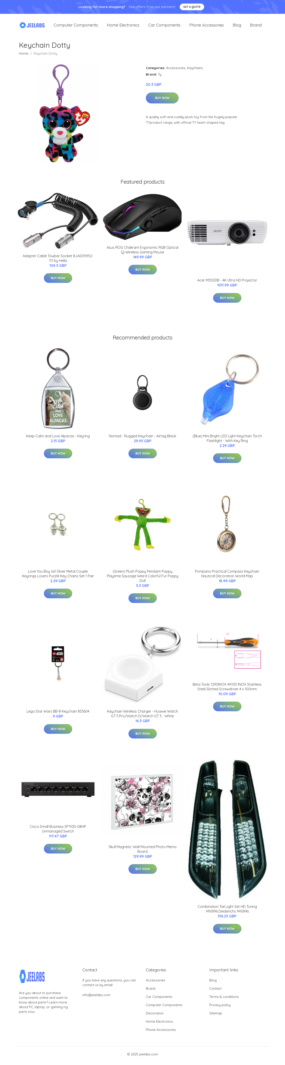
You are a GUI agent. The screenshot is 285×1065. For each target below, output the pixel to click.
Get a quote (192, 6)
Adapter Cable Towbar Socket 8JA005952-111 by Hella (58, 261)
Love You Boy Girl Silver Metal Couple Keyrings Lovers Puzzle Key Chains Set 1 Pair (58, 576)
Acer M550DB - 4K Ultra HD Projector (227, 283)
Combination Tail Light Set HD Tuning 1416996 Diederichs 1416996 (227, 912)
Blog (237, 26)
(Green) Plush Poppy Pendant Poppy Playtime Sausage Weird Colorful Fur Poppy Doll (142, 579)
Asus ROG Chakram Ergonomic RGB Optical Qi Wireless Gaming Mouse (142, 252)
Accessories (175, 71)
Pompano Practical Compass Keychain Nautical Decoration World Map (227, 576)
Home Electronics (123, 26)
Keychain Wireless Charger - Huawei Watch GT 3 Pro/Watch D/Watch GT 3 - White (142, 716)
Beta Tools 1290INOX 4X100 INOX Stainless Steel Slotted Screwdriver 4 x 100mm (227, 689)
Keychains (195, 71)
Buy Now (162, 101)
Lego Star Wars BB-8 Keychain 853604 (57, 714)
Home (23, 56)
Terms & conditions (224, 1000)
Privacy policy (220, 1008)
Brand (256, 26)
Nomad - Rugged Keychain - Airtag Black (142, 439)
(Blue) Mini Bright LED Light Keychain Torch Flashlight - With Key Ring (227, 441)
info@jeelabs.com (96, 998)
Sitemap (215, 1016)
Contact (215, 991)
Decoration (154, 1016)
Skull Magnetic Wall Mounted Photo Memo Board (143, 852)
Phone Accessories (206, 26)
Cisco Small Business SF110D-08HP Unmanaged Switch (58, 832)
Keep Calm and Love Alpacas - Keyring (58, 439)
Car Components (164, 26)
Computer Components (76, 26)
